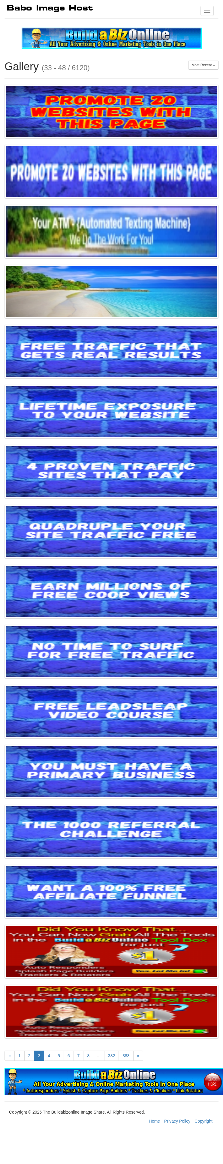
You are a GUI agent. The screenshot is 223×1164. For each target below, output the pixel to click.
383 (125, 1055)
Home (154, 1121)
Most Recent (203, 65)
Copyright (203, 1121)
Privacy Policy (177, 1121)
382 (111, 1055)
